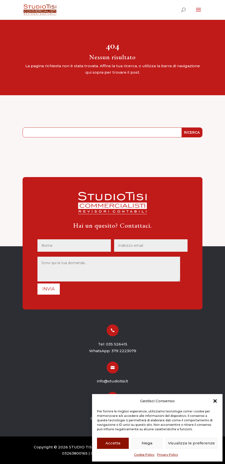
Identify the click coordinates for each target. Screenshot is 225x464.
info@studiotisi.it (112, 381)
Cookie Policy (144, 455)
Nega (147, 443)
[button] (215, 401)
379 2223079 (123, 350)
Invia (48, 289)
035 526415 (116, 344)
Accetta (112, 443)
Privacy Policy (167, 455)
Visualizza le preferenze (191, 443)
